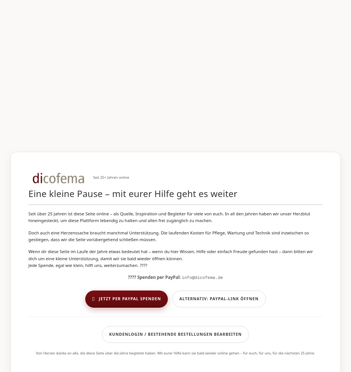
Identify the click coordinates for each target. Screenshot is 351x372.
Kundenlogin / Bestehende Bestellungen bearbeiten (175, 334)
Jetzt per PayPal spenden (126, 299)
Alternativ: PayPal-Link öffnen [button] (219, 298)
